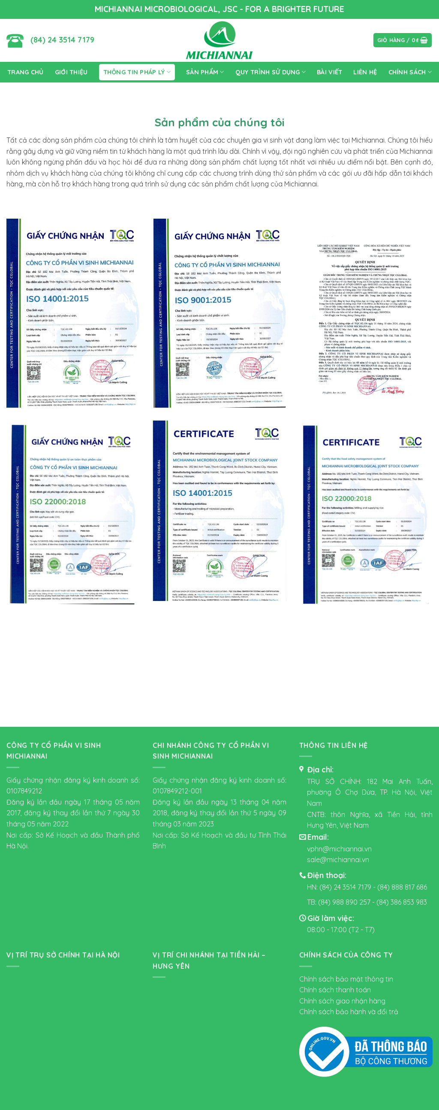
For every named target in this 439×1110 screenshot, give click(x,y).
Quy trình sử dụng (270, 72)
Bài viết (329, 72)
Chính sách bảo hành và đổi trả (348, 1011)
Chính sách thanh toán (335, 989)
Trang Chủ (25, 72)
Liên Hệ (365, 72)
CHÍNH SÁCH (410, 72)
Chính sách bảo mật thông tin (346, 979)
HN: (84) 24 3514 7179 (339, 887)
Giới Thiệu (71, 72)
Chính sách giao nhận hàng (342, 1001)
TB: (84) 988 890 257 (339, 902)
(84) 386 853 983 (401, 902)
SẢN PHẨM (205, 72)
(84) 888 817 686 (402, 887)
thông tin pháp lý (137, 72)
